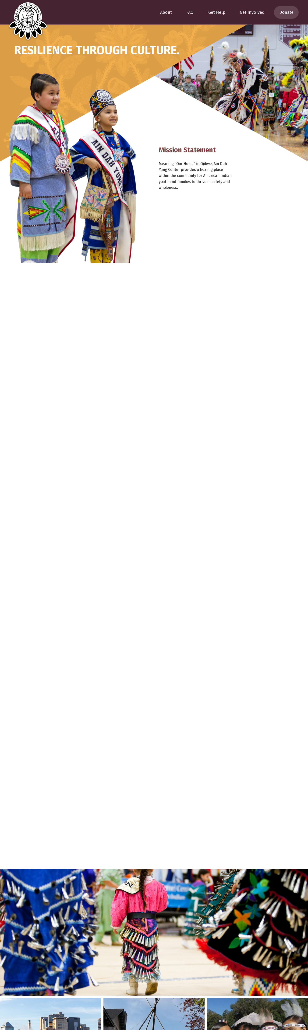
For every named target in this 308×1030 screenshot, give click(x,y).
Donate (286, 12)
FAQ (190, 12)
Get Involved (252, 12)
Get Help (216, 12)
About (166, 12)
